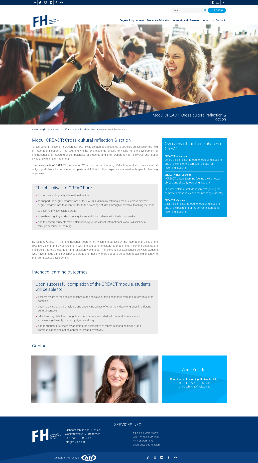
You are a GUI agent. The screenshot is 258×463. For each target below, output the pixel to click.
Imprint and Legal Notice (145, 432)
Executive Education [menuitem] (158, 20)
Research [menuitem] (195, 20)
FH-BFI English (39, 129)
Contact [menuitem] (220, 20)
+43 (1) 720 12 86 (80, 438)
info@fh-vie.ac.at (75, 442)
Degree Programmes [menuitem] (132, 20)
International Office (59, 129)
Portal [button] (217, 10)
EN (217, 3)
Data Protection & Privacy (145, 436)
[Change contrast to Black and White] (213, 2)
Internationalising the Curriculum (89, 129)
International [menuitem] (180, 20)
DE (223, 3)
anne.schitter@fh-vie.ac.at (194, 386)
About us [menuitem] (208, 20)
